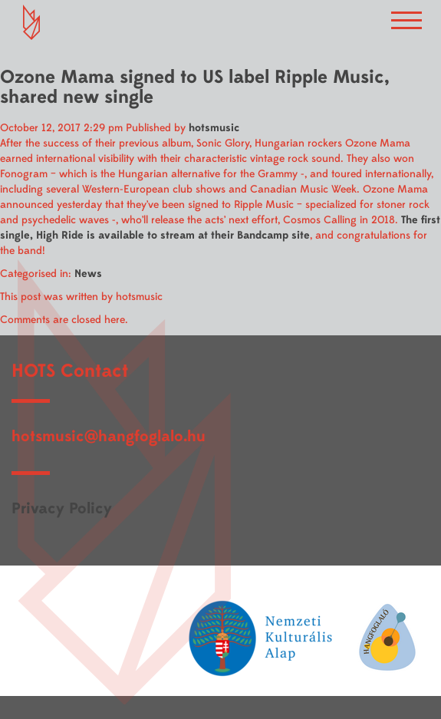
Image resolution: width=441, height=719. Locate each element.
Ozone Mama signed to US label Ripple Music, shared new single (195, 87)
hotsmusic (214, 127)
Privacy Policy (62, 508)
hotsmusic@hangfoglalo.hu (109, 436)
